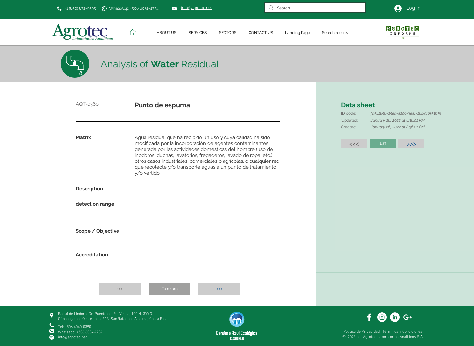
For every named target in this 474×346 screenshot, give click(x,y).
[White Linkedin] (395, 317)
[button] (168, 33)
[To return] (169, 289)
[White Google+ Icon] (407, 317)
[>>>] (411, 143)
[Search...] (314, 8)
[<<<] (354, 143)
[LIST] (383, 143)
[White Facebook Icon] (369, 317)
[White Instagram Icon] (382, 317)
